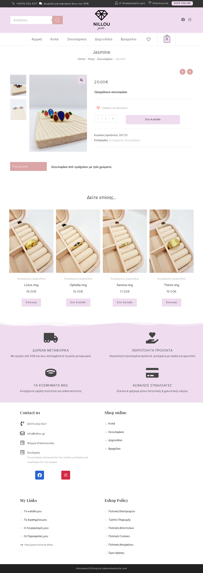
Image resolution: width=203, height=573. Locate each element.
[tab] (28, 166)
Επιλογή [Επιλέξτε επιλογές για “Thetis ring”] (171, 302)
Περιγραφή (20, 166)
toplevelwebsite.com (114, 568)
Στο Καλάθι (153, 119)
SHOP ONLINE (182, 3)
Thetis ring (171, 285)
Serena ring (125, 285)
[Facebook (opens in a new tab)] (183, 20)
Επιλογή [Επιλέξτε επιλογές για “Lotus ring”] (31, 302)
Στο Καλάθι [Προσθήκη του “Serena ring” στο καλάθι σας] (125, 302)
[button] (110, 107)
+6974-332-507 (26, 3)
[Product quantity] (105, 119)
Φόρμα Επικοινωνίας (40, 443)
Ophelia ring (78, 285)
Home (81, 59)
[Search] (57, 20)
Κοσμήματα (116, 140)
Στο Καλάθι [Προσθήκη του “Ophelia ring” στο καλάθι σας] (78, 302)
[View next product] (190, 72)
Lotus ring (31, 285)
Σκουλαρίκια (104, 59)
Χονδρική (33, 452)
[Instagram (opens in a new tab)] (190, 20)
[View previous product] (183, 72)
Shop (91, 59)
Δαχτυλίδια (38, 278)
